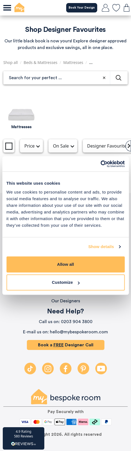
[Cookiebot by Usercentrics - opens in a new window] (100, 163)
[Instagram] (48, 368)
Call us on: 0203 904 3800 (66, 321)
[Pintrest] (83, 368)
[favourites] (116, 8)
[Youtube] (101, 368)
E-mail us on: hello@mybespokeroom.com (65, 332)
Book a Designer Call (65, 345)
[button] (23, 438)
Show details (101, 246)
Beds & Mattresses (40, 62)
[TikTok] (30, 368)
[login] (105, 8)
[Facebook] (65, 368)
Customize (65, 282)
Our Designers (65, 301)
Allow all (65, 264)
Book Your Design (82, 7)
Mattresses (73, 62)
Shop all (10, 62)
